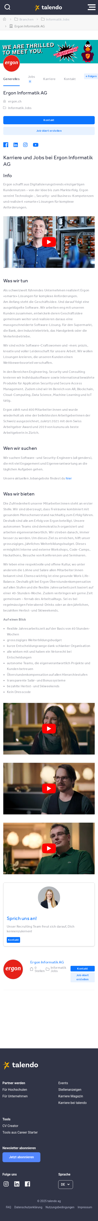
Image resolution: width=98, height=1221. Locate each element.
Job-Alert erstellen (49, 131)
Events (63, 1083)
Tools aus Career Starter (20, 1132)
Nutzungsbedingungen (60, 1207)
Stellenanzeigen (69, 1090)
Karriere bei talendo (72, 1103)
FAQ (8, 1207)
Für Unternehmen (15, 1096)
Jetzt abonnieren (21, 1157)
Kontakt (70, 79)
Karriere (49, 79)
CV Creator (10, 1126)
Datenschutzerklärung (28, 1207)
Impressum (85, 1207)
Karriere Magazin (70, 1096)
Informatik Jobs (20, 108)
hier (69, 478)
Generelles (11, 79)
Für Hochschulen (14, 1090)
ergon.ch (15, 101)
